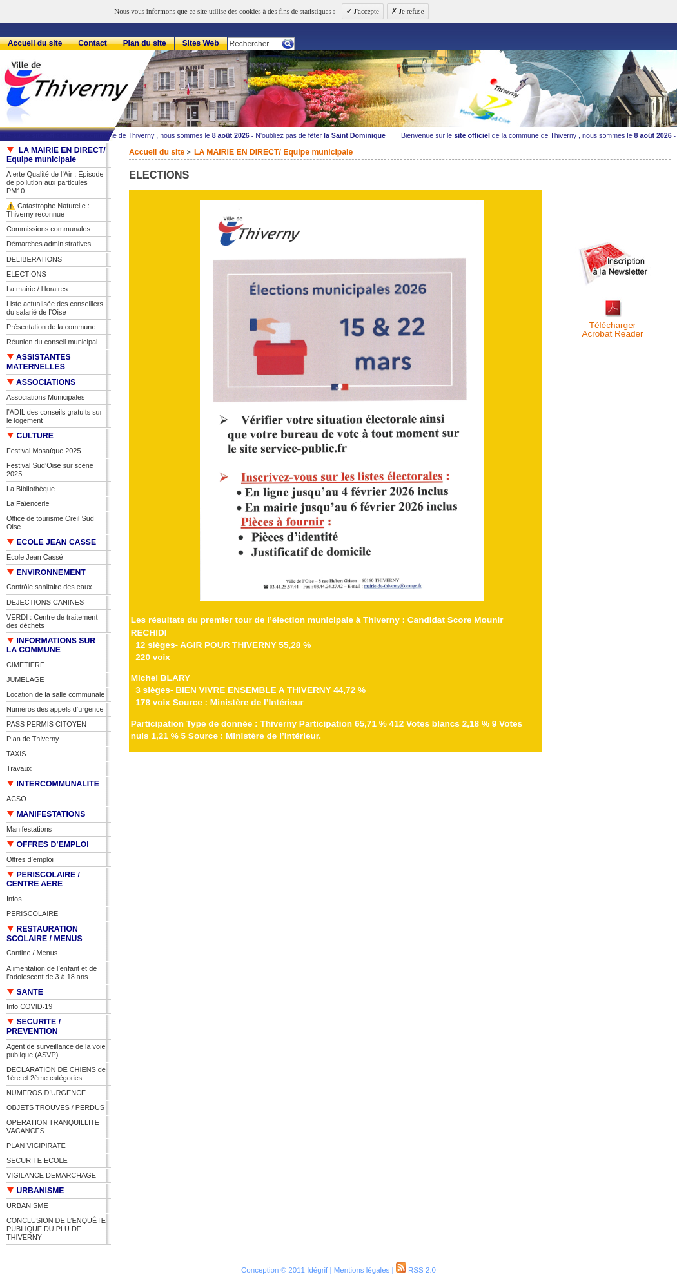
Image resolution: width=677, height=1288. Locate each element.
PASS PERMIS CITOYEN (46, 724)
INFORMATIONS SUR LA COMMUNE (50, 645)
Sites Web (200, 43)
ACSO (16, 799)
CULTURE (30, 435)
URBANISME (35, 1190)
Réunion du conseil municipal (51, 342)
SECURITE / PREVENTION (33, 1026)
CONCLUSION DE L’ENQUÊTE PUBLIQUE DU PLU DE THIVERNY (56, 1228)
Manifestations (29, 829)
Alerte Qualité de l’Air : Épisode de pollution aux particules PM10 (55, 182)
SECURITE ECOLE (37, 1160)
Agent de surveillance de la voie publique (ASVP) (56, 1050)
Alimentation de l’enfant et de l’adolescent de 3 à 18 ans (51, 972)
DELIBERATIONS (34, 259)
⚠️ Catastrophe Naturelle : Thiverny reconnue (48, 210)
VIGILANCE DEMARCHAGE (51, 1175)
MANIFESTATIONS (45, 814)
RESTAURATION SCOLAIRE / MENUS (44, 933)
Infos (14, 899)
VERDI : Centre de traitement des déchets (51, 621)
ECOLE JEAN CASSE (51, 542)
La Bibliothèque (30, 489)
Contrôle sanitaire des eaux (49, 586)
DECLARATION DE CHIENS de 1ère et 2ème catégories (56, 1074)
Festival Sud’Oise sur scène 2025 (49, 470)
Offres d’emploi (30, 859)
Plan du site (144, 43)
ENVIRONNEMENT (46, 572)
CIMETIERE (25, 664)
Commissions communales (48, 229)
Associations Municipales (45, 397)
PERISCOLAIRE (32, 913)
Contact (92, 43)
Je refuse (410, 11)
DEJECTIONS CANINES (45, 602)
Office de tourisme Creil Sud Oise (50, 522)
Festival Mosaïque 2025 (43, 450)
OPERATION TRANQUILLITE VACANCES (52, 1126)
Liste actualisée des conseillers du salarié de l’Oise (54, 308)
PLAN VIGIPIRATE (36, 1145)
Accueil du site (156, 152)
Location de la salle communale (55, 694)
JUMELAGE (25, 679)
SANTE (24, 992)
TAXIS (16, 753)
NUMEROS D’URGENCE (46, 1093)
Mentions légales (362, 1270)
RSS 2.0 (416, 1270)
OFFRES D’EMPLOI (47, 844)
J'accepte (365, 11)
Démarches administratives (48, 244)
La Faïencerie (28, 503)
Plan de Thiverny (32, 739)
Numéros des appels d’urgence (55, 709)
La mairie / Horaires (37, 289)
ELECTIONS (26, 274)
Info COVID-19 (29, 1006)
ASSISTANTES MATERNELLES (38, 362)
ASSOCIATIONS (40, 382)
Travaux (19, 768)
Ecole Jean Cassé (34, 557)
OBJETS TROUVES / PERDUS (55, 1107)
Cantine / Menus (31, 953)
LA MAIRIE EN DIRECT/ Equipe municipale (273, 152)
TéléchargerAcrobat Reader (612, 329)
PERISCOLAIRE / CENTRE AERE (43, 879)
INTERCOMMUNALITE (52, 783)
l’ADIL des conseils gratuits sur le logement (54, 416)
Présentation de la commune (50, 327)
